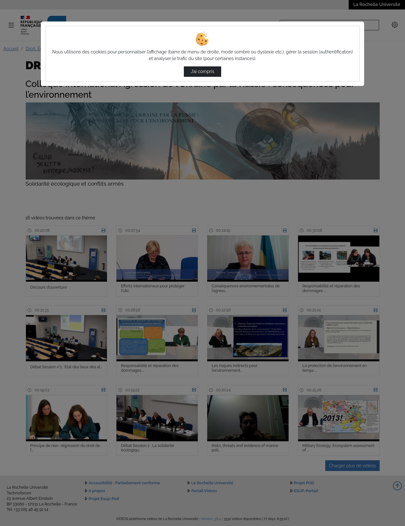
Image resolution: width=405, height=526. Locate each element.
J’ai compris (202, 71)
